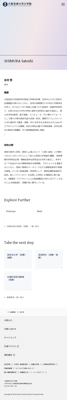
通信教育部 (24, 364)
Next (39, 211)
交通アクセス (10, 346)
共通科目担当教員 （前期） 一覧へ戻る (23, 226)
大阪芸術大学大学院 (5, 312)
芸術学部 (7, 364)
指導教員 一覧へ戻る (15, 297)
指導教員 (13, 312)
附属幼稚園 (8, 368)
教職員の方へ (25, 372)
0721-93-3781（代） (11, 386)
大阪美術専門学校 (49, 364)
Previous (11, 211)
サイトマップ (10, 337)
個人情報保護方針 (10, 372)
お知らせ (8, 320)
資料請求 (8, 354)
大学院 (16, 364)
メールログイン (38, 372)
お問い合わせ (10, 328)
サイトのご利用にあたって (25, 368)
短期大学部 (35, 364)
